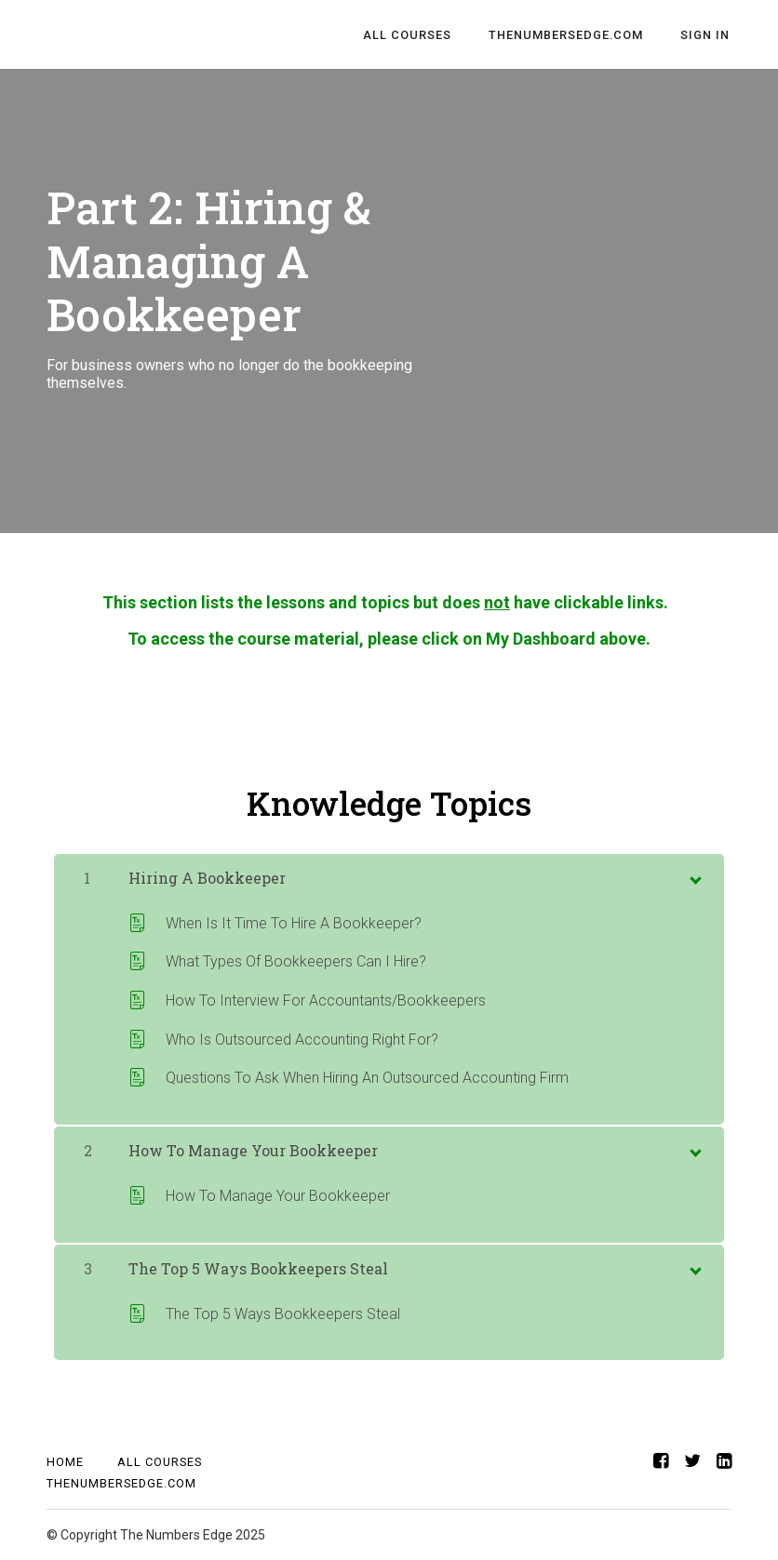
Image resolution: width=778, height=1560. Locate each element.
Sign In (706, 35)
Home (65, 1462)
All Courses (416, 35)
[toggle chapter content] (694, 876)
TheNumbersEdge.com (571, 35)
